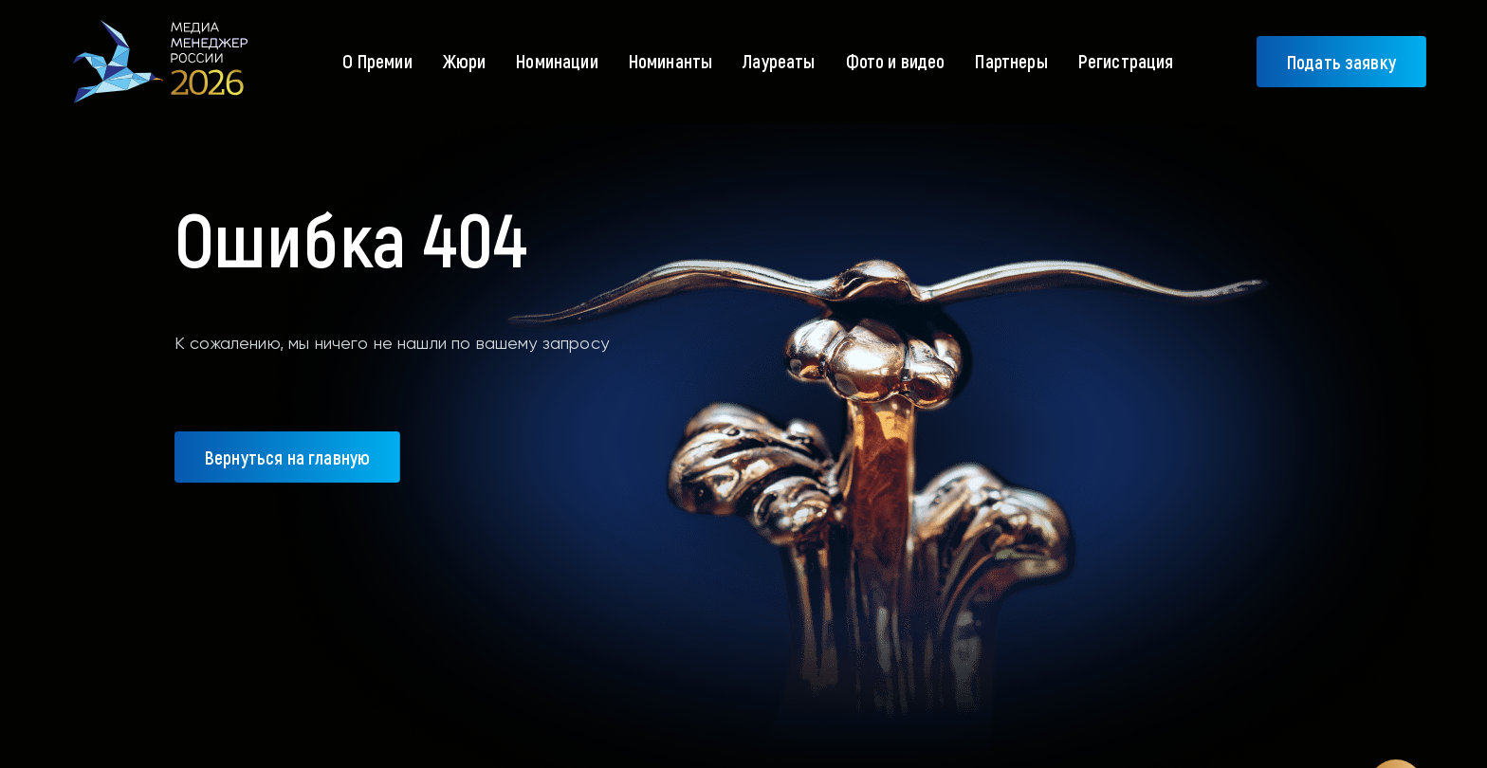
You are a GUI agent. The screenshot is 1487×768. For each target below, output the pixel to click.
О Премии (377, 60)
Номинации (556, 60)
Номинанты (670, 60)
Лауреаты (779, 60)
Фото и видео (895, 60)
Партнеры (1011, 60)
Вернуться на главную (287, 457)
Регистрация (1126, 60)
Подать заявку (1341, 61)
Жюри (464, 60)
